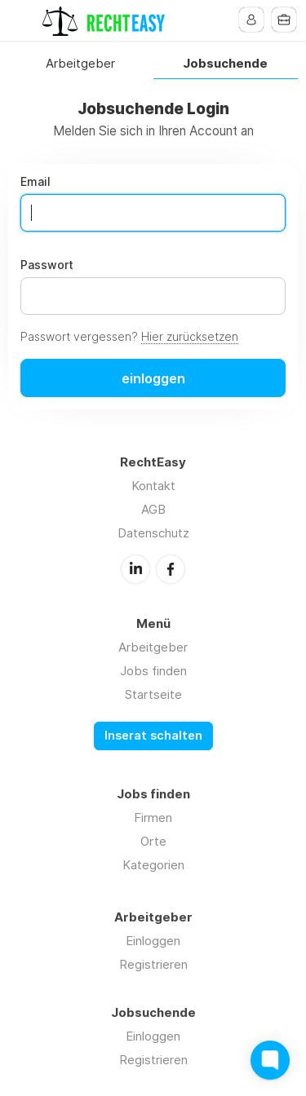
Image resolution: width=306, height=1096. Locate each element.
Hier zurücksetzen (189, 336)
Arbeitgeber (80, 64)
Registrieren (153, 964)
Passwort (46, 265)
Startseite (153, 694)
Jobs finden (153, 670)
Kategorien (153, 865)
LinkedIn (135, 569)
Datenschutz (153, 533)
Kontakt (153, 485)
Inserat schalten (153, 735)
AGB (153, 509)
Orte (153, 841)
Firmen (153, 817)
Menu (22, 20)
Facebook (170, 569)
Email (35, 182)
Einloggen (153, 940)
